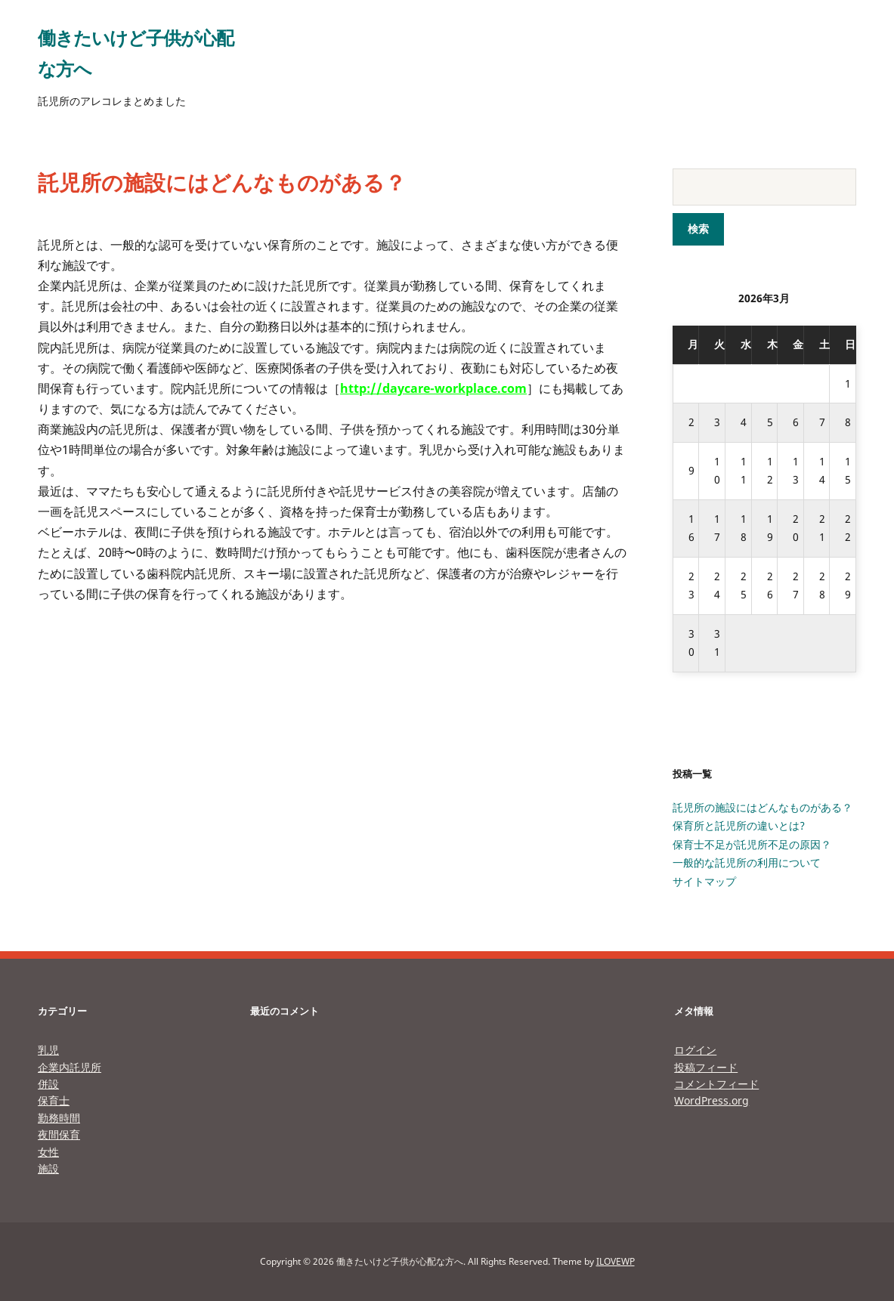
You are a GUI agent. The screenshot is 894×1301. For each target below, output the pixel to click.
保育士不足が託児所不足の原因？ (752, 844)
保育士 (54, 1100)
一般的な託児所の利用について (747, 862)
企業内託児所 (69, 1067)
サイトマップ (704, 881)
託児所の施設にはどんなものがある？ (762, 807)
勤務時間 (59, 1118)
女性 (48, 1152)
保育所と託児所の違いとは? (739, 825)
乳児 (48, 1050)
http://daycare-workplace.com (433, 388)
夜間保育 (59, 1134)
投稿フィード (706, 1067)
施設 (48, 1168)
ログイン (695, 1050)
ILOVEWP (615, 1261)
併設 (48, 1084)
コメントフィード (716, 1084)
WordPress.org (711, 1100)
